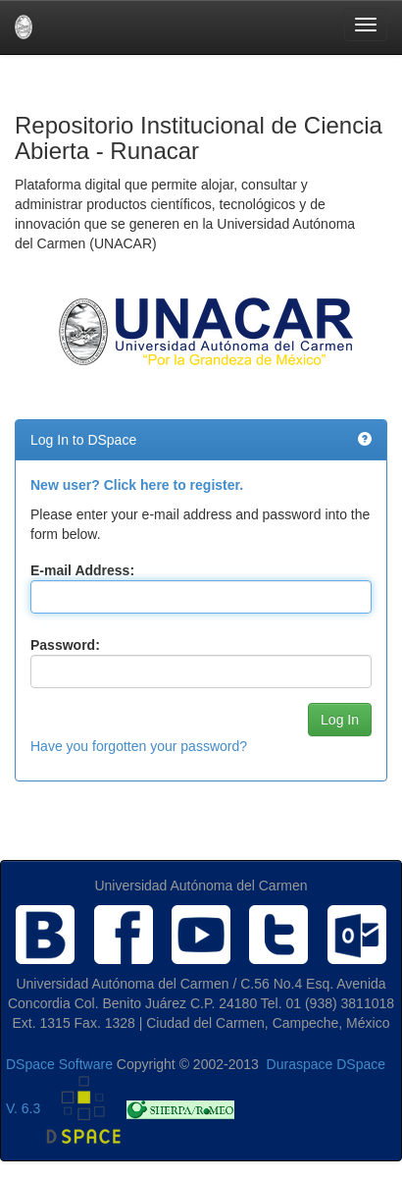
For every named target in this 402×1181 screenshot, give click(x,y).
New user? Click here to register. (136, 485)
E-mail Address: (82, 570)
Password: (65, 645)
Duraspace (300, 1064)
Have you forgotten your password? (138, 746)
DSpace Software (59, 1064)
